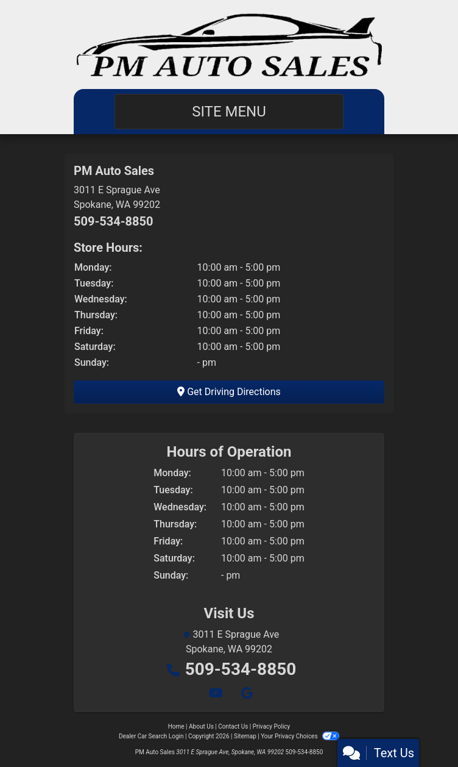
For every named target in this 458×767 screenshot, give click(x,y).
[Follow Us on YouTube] (215, 694)
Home (176, 726)
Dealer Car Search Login (151, 736)
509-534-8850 (113, 221)
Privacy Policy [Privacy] (272, 726)
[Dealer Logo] (229, 44)
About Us (201, 726)
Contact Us (233, 726)
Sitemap (245, 736)
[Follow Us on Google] (245, 694)
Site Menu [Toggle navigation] (229, 111)
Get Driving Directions (229, 392)
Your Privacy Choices (300, 736)
